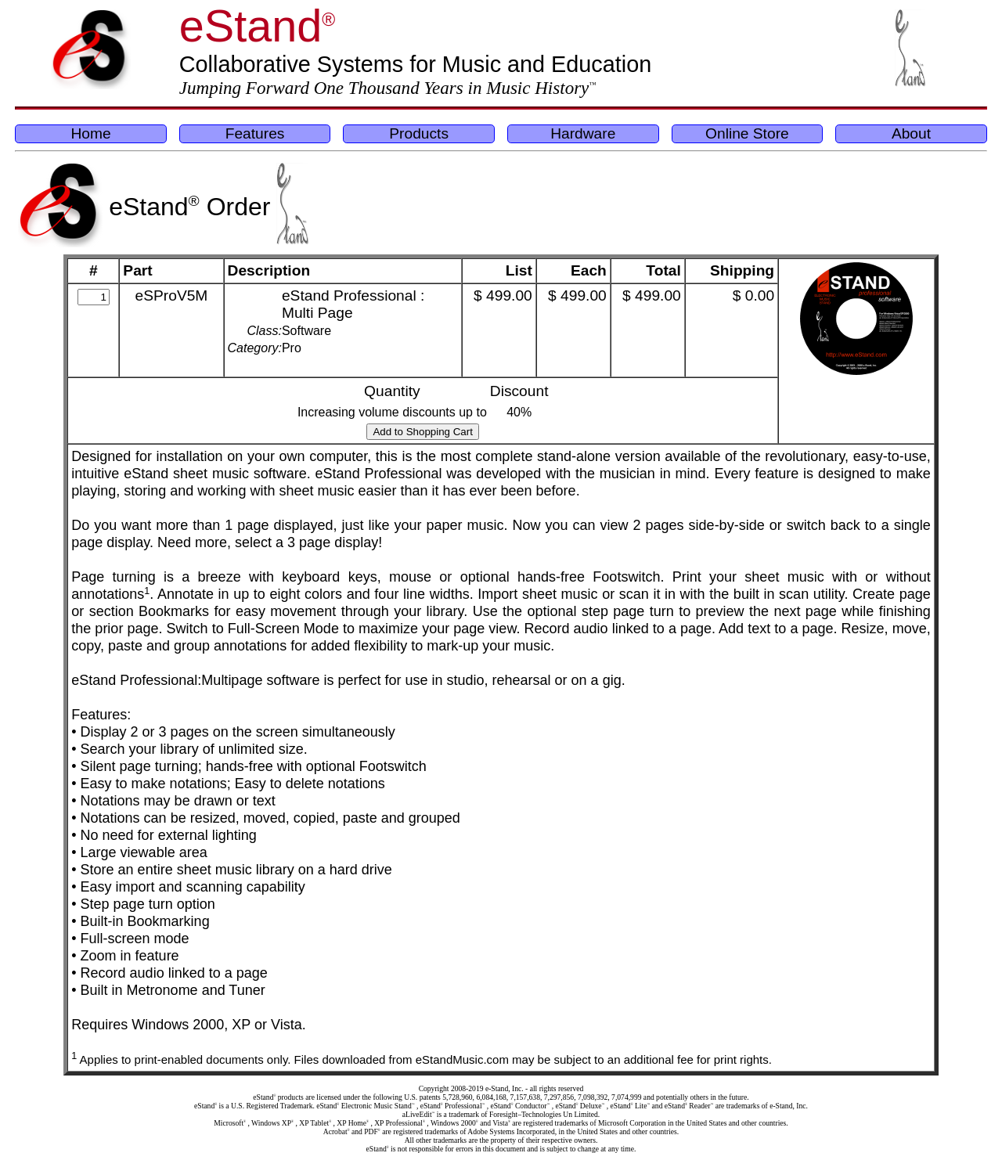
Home (90, 133)
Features (255, 133)
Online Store (747, 133)
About (911, 133)
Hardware (582, 133)
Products (419, 133)
